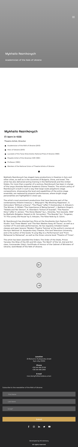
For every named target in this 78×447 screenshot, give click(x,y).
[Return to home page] (36, 17)
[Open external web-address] (39, 434)
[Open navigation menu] (73, 17)
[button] (39, 171)
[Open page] (39, 264)
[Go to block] (39, 275)
